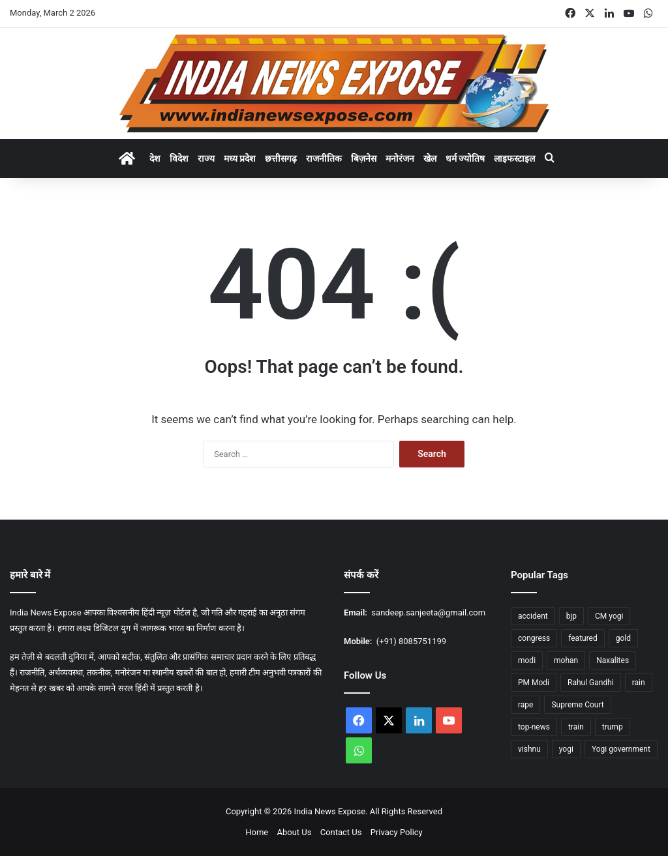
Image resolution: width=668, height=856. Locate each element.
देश (154, 158)
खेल (429, 158)
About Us (294, 832)
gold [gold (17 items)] (623, 638)
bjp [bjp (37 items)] (571, 616)
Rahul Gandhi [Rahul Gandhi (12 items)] (591, 682)
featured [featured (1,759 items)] (583, 638)
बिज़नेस (363, 158)
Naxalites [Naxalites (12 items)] (612, 660)
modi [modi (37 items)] (527, 660)
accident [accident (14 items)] (533, 616)
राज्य (206, 158)
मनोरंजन (400, 158)
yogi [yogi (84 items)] (566, 749)
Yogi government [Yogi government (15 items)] (621, 749)
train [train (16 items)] (576, 726)
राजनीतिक (324, 158)
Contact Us (341, 832)
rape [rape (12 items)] (525, 704)
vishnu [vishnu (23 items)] (529, 749)
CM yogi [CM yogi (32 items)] (609, 616)
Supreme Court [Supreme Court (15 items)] (577, 704)
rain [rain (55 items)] (638, 682)
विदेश (179, 158)
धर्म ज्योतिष (465, 158)
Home (256, 832)
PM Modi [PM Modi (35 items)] (533, 682)
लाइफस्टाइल (514, 158)
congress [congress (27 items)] (534, 638)
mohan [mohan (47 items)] (566, 660)
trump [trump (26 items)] (612, 726)
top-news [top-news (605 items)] (534, 726)
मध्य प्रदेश (240, 158)
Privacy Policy (397, 832)
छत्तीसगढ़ (281, 158)
